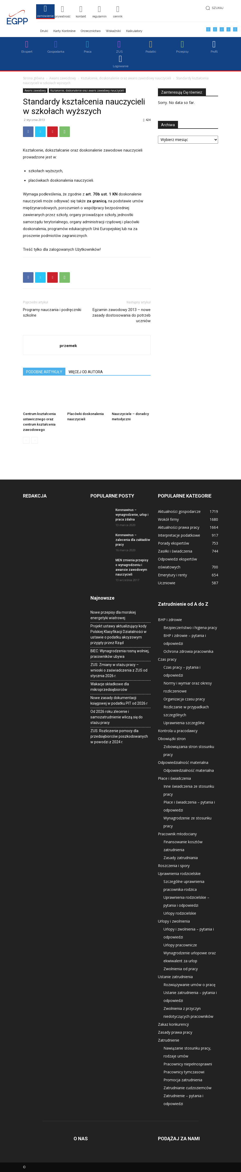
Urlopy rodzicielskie (179, 913)
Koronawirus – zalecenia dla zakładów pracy (132, 539)
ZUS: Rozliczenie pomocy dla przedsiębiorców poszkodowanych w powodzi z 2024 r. (119, 736)
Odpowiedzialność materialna (183, 762)
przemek (68, 345)
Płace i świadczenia (174, 778)
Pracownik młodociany (177, 833)
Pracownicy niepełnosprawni (187, 1063)
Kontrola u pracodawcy (177, 730)
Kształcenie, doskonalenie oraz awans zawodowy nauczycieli (126, 78)
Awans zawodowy (62, 78)
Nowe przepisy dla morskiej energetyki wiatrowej (113, 615)
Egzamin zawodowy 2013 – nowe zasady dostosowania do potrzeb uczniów (121, 315)
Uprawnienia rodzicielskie (179, 873)
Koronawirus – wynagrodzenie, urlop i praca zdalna (131, 514)
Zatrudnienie (168, 1040)
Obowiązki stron (172, 738)
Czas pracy (167, 659)
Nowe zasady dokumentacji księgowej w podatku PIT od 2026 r (119, 700)
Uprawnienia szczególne (184, 722)
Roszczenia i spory (174, 865)
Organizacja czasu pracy (184, 698)
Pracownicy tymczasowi (183, 1071)
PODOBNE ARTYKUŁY (44, 372)
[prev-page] (26, 440)
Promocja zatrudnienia (182, 1079)
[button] (220, 8)
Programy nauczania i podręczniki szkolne (52, 312)
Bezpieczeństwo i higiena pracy (190, 627)
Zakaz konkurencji (173, 1024)
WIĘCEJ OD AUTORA (86, 372)
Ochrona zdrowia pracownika (188, 651)
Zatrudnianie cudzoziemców (187, 1087)
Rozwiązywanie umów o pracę (189, 984)
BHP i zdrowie (170, 619)
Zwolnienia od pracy (180, 968)
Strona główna (33, 78)
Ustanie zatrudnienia (175, 976)
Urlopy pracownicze (180, 944)
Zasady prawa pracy (175, 1032)
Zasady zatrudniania (180, 857)
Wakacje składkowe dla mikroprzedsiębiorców (109, 687)
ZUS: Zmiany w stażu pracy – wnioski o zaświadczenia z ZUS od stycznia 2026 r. (118, 670)
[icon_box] (45, 13)
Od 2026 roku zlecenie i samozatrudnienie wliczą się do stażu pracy (116, 717)
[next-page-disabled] (34, 440)
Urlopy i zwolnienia (174, 921)
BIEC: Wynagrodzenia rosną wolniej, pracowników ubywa (119, 654)
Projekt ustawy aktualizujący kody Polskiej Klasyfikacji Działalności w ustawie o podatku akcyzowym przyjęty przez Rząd (118, 634)
